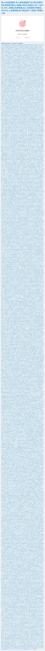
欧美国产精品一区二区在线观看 (26, 262)
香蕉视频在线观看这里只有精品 (21, 278)
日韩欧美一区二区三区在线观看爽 (35, 475)
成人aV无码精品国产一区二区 (13, 532)
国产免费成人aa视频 (29, 113)
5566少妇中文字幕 (14, 494)
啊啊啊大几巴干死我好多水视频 (8, 97)
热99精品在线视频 (28, 499)
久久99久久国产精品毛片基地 (9, 177)
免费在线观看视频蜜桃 (7, 190)
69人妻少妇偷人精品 (36, 261)
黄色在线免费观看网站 (10, 122)
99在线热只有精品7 (9, 218)
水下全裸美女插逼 (32, 631)
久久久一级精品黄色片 (20, 161)
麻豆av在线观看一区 (24, 118)
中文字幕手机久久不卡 (32, 185)
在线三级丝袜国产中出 (21, 510)
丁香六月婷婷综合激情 (35, 467)
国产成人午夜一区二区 (18, 252)
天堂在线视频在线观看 (31, 194)
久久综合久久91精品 (38, 95)
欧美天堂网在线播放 (23, 185)
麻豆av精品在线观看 (17, 86)
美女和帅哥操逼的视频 (36, 405)
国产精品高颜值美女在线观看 (16, 115)
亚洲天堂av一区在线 (34, 619)
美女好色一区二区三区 (17, 230)
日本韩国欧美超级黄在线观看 (24, 234)
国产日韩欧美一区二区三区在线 (37, 424)
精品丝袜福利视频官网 (14, 98)
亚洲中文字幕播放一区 (34, 639)
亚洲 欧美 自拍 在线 (32, 543)
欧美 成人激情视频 (5, 47)
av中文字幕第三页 (22, 162)
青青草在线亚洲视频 (20, 206)
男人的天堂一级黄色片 (18, 105)
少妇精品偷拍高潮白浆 (14, 355)
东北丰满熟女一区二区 (17, 143)
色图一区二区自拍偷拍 (28, 617)
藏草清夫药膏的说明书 (33, 106)
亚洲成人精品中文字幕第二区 (15, 335)
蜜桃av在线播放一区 (12, 447)
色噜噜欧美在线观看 (30, 582)
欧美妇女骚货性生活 (35, 137)
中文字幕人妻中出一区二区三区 (27, 63)
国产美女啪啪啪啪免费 (34, 270)
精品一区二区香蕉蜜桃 (11, 506)
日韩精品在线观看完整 (16, 159)
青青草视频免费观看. (27, 249)
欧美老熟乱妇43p (4, 98)
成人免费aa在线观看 (39, 97)
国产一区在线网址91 (16, 528)
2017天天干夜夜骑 (5, 220)
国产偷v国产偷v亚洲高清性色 (32, 606)
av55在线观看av (8, 230)
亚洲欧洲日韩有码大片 (33, 401)
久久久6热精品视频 (39, 522)
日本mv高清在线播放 (8, 201)
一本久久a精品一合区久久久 (10, 166)
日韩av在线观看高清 (12, 512)
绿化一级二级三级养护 (24, 634)
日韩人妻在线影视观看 (35, 102)
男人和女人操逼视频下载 (9, 308)
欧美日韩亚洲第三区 (38, 301)
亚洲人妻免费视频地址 (13, 575)
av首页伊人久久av (23, 340)
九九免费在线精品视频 (28, 186)
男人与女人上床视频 (33, 224)
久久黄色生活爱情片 (7, 528)
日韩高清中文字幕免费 (14, 327)
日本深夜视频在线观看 (27, 296)
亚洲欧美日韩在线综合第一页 (29, 274)
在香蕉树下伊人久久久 (24, 250)
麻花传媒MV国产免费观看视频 (24, 388)
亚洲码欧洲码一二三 (38, 466)
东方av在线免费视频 (38, 562)
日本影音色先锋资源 (16, 237)
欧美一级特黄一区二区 (17, 547)
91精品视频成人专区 (16, 212)
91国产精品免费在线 (37, 242)
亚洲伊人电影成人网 (10, 214)
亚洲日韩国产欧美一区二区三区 (22, 558)
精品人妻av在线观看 (28, 365)
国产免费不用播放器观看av (21, 122)
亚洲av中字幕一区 (6, 479)
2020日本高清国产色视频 (28, 71)
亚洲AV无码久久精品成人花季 (17, 205)
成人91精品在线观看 (15, 63)
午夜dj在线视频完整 (21, 495)
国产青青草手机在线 (34, 361)
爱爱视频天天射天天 (12, 562)
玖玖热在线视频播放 (35, 190)
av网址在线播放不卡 (34, 82)
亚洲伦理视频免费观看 (17, 71)
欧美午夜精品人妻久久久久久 (24, 518)
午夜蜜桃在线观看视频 (25, 570)
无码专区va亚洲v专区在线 (32, 141)
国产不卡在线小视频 (29, 351)
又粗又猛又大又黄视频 (29, 514)
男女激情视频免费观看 (32, 407)
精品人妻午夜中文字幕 (6, 285)
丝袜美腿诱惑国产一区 (7, 134)
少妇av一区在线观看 (30, 147)
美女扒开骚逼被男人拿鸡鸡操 (14, 400)
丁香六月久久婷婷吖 (7, 173)
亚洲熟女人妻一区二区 (31, 288)
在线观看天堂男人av (31, 313)
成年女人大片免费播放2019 (20, 246)
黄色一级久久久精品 (29, 97)
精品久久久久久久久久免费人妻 (9, 544)
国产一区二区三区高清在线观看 (21, 633)
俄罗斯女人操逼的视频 (16, 178)
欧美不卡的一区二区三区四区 (28, 450)
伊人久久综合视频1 (33, 508)
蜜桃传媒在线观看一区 (34, 458)
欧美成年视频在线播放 (13, 470)
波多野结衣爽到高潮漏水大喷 (30, 385)
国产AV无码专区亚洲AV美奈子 (7, 484)
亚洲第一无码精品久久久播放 (14, 121)
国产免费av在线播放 (21, 317)
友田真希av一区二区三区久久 (18, 610)
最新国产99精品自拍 (27, 623)
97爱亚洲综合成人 (14, 256)
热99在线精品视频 (22, 304)
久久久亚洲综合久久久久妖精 (21, 446)
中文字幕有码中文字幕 (27, 86)
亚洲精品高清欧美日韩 (38, 318)
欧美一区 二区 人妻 (15, 353)
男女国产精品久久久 (38, 209)
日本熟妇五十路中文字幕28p (32, 269)
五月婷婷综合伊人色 (14, 619)
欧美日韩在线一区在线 (36, 111)
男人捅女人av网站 (32, 51)
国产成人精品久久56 (7, 439)
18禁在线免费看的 (31, 462)
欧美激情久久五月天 (19, 242)
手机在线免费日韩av (8, 296)
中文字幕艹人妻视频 (25, 359)
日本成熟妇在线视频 (20, 408)
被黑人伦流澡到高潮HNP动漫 (36, 425)
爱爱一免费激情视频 (12, 324)
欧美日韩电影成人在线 (31, 646)
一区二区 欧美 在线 (38, 60)
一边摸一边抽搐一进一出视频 (21, 475)
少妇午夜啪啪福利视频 (35, 272)
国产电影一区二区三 (29, 70)
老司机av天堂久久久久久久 (21, 80)
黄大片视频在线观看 (23, 135)
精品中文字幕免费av (5, 310)
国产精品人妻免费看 (5, 352)
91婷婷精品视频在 (17, 341)
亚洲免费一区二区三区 (37, 333)
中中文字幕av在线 (19, 649)
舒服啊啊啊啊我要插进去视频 (23, 447)
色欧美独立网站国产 (22, 292)
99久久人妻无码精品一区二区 (9, 428)
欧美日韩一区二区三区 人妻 (24, 191)
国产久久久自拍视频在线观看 (36, 250)
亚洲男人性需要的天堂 (33, 245)
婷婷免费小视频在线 (22, 165)
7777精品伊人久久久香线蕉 (13, 258)
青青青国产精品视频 (22, 221)
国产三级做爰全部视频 (19, 264)
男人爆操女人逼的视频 (23, 47)
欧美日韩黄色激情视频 (35, 320)
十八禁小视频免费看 (5, 111)
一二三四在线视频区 (25, 297)
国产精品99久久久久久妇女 (25, 353)
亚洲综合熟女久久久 (5, 340)
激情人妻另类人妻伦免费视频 (25, 492)
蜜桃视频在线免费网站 (11, 107)
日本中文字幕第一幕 (35, 191)
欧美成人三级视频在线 (9, 404)
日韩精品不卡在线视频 (16, 583)
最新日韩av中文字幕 (18, 487)
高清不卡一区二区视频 (33, 217)
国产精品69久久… (6, 114)
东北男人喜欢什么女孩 (13, 155)
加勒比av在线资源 (38, 601)
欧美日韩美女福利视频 (30, 349)
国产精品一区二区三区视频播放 (22, 233)
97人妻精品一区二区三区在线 (9, 213)
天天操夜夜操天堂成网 (7, 460)
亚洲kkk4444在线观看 (34, 213)
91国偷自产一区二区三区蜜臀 (23, 635)
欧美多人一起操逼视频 (23, 336)
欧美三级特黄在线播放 (18, 431)
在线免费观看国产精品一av (13, 262)
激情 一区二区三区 (32, 175)
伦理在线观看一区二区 (18, 363)
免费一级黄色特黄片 (21, 269)
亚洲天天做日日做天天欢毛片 (36, 202)
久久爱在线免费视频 (23, 277)
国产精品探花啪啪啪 (16, 413)
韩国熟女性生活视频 (37, 436)
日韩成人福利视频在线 (16, 405)
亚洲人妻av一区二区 (28, 242)
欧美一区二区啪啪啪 (7, 58)
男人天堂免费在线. (5, 106)
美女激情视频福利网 (24, 224)
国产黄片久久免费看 (34, 232)
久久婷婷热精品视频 (12, 145)
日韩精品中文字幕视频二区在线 (12, 464)
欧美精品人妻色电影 (24, 425)
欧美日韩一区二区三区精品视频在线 (25, 483)
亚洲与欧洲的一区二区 (34, 117)
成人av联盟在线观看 (25, 413)
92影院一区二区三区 (14, 340)
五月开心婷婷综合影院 (21, 107)
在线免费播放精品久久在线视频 (23, 506)
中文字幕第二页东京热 (27, 542)
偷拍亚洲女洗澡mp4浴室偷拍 (34, 129)
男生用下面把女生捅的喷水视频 (30, 627)
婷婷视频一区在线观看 (37, 491)
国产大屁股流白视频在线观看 (18, 625)
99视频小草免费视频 (38, 325)
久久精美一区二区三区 (23, 106)
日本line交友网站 (11, 371)
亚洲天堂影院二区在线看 (14, 359)
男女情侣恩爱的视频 (29, 240)
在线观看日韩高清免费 (18, 293)
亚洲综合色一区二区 (5, 94)
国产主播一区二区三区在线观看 (36, 324)
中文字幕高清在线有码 (29, 490)
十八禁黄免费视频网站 (31, 329)
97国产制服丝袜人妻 (23, 312)
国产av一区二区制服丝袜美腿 (29, 459)
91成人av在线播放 (25, 442)
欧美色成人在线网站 (37, 134)
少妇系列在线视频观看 (7, 86)
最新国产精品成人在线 (23, 51)
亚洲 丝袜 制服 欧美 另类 (32, 504)
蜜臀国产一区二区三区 (30, 360)
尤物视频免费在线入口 (20, 84)
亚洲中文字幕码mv (21, 416)
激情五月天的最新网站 (17, 375)
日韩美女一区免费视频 (35, 126)
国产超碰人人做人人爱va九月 (18, 351)
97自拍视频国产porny (33, 563)
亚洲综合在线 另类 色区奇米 (33, 90)
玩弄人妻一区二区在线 (21, 527)
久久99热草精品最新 (36, 421)
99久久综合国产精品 (7, 149)
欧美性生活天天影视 (10, 95)
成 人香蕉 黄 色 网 (26, 230)
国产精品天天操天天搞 (12, 273)
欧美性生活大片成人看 (14, 103)
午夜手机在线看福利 (13, 119)
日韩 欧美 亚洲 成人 (7, 66)
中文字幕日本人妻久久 (32, 169)
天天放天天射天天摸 (14, 181)
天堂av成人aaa (33, 300)
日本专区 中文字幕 (20, 241)
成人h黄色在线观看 (31, 561)
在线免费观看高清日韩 (32, 221)
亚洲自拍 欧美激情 (9, 246)
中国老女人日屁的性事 (20, 171)
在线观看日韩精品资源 (16, 62)
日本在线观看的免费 (13, 135)
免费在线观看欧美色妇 (20, 229)
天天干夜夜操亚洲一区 (9, 48)
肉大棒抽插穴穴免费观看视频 (23, 55)
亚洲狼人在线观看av (23, 119)
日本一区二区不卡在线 (9, 633)
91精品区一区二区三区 (21, 166)
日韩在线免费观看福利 (12, 384)
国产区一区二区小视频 (36, 629)
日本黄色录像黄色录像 (6, 638)
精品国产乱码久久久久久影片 (26, 460)
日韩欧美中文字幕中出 (38, 222)
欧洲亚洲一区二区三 (26, 158)
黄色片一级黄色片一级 (27, 210)
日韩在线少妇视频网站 (17, 276)
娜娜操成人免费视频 (18, 228)
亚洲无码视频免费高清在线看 (11, 76)
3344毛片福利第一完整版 (30, 503)
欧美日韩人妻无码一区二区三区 (32, 395)
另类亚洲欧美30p (23, 129)
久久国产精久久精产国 (8, 131)
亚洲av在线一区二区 (30, 171)
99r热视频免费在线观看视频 (11, 163)
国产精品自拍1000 (8, 141)
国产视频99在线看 (18, 452)
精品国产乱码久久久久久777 (26, 327)
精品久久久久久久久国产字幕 (8, 395)
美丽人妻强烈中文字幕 (9, 365)
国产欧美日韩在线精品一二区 (25, 197)
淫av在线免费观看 (22, 373)
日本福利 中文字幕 (27, 201)
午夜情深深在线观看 (24, 352)
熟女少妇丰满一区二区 (17, 274)
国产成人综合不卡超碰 (13, 270)
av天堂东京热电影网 (14, 595)
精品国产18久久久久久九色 (13, 531)
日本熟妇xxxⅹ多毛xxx (29, 522)
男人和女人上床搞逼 (20, 133)
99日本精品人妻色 (14, 492)
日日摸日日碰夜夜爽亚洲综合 (34, 80)
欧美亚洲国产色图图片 (29, 105)
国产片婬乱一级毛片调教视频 (32, 225)
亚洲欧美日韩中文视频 (6, 178)
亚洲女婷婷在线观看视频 (13, 191)
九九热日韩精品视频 (23, 530)
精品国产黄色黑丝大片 (30, 384)
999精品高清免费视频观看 (34, 316)
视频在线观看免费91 (25, 220)
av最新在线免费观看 (12, 254)
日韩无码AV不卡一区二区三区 (34, 154)
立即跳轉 (27, 37)
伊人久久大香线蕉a (15, 467)
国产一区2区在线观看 (37, 540)
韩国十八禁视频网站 (23, 167)
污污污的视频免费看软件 (33, 471)
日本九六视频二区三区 (30, 157)
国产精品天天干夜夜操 (9, 446)
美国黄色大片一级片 (20, 380)
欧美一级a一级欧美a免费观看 (15, 392)
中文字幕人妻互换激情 (16, 127)
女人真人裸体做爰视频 (38, 177)
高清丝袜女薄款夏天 (14, 300)
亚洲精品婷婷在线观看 (31, 166)
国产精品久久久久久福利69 (32, 389)
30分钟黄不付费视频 (12, 348)
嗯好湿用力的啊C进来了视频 (9, 84)
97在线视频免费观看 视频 (37, 276)
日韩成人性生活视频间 (7, 202)
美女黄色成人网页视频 (32, 122)
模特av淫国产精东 (27, 409)
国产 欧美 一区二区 (5, 187)
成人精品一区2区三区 (24, 181)
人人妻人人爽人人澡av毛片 (6, 417)
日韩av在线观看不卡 (32, 488)
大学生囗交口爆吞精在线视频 (7, 203)
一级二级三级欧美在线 (35, 220)
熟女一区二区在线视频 (15, 244)
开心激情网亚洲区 (7, 436)
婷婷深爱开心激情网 (20, 490)
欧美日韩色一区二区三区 (37, 641)
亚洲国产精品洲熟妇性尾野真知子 (19, 141)
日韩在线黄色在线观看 (7, 474)
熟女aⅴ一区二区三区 (37, 54)
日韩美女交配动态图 (21, 360)
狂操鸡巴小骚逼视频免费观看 (31, 381)
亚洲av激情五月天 (36, 460)
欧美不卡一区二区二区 (14, 411)
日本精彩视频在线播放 (20, 482)
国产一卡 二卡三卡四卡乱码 (37, 203)
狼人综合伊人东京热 (7, 209)
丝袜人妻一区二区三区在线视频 (7, 339)
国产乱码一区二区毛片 (11, 472)
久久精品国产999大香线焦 (24, 494)
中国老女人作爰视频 (11, 217)
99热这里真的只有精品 (22, 154)
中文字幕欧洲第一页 (30, 68)
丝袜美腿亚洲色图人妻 (37, 327)
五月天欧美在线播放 (12, 137)
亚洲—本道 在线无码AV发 (8, 78)
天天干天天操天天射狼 (31, 266)
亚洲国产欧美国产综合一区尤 (12, 552)
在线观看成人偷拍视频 (8, 452)
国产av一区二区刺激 (36, 149)
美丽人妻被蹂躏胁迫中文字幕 (18, 209)
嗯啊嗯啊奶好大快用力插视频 (19, 480)
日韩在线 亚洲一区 (30, 642)
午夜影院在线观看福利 (17, 149)
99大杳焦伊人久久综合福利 (16, 210)
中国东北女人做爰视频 (34, 635)
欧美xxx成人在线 (28, 637)
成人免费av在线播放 (12, 130)
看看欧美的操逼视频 (25, 121)
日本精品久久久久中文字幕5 (23, 216)
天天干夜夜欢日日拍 (20, 70)
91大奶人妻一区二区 (34, 72)
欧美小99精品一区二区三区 (31, 161)
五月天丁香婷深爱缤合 (24, 300)
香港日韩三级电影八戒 (38, 337)
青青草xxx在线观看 (11, 558)
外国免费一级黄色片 (38, 59)
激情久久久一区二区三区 (31, 123)
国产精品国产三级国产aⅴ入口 (21, 169)
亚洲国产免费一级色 (10, 280)
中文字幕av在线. (18, 88)
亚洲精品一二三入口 (39, 416)
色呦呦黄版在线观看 (19, 396)
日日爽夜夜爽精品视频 (34, 285)
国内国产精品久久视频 (24, 344)
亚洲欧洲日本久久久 (27, 179)
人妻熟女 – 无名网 (6, 499)
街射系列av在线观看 (25, 174)
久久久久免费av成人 (13, 313)
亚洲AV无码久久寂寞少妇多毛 (20, 626)
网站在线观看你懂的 (30, 416)
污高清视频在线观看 (24, 403)
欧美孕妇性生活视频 (12, 317)
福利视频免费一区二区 (36, 195)
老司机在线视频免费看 (30, 589)
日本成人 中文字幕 (37, 127)
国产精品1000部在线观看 (33, 446)
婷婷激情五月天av (6, 419)
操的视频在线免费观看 (30, 593)
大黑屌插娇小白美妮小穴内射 (34, 312)
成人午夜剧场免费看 (20, 456)
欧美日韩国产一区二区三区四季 (25, 98)
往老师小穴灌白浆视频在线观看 (28, 479)
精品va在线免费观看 (35, 518)
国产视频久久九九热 (24, 316)
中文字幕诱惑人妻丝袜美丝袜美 (12, 170)
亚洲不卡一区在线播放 (28, 280)
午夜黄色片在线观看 (33, 238)
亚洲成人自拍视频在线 (13, 185)
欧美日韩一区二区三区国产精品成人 (17, 642)
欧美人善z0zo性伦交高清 (28, 99)
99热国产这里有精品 (28, 138)
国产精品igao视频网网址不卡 (13, 333)
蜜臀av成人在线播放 (13, 126)
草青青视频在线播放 (23, 486)
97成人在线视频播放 (18, 78)
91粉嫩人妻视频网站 (18, 546)
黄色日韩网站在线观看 (15, 570)
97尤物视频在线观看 (29, 466)
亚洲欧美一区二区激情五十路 (18, 87)
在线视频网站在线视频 (29, 371)
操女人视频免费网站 (22, 646)
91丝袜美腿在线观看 (10, 67)
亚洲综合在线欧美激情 (17, 110)
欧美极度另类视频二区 (36, 357)
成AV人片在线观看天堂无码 (25, 111)
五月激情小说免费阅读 (25, 320)
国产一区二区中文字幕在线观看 (12, 117)
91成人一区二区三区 (28, 284)
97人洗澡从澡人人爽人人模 (24, 126)
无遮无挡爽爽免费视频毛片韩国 (9, 266)
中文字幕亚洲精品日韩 (26, 331)
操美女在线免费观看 (10, 264)
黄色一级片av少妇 (36, 305)
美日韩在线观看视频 (25, 72)
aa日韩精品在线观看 (35, 230)
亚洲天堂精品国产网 (25, 173)
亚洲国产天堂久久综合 (11, 510)
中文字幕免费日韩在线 (30, 257)
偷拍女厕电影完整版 (30, 107)
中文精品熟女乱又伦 (17, 585)
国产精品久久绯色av (25, 528)
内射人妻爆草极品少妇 (23, 548)
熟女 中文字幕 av (22, 444)
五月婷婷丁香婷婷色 (35, 198)
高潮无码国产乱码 (20, 420)
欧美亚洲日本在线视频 (31, 306)
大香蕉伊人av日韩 (31, 52)
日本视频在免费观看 (5, 224)
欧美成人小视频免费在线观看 (9, 241)
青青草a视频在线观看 (32, 130)
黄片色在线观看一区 (30, 428)
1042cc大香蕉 (16, 460)
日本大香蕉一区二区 (28, 222)
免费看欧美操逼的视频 (23, 302)
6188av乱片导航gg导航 (10, 157)
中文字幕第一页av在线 (16, 479)
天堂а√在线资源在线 (11, 138)
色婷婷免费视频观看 (18, 218)
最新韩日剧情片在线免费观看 (23, 535)
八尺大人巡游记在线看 (20, 294)
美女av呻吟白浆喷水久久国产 (37, 58)
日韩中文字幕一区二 (23, 552)
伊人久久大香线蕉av (11, 70)
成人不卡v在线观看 (5, 639)
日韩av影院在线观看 (16, 376)
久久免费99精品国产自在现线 (26, 532)
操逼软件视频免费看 (28, 139)
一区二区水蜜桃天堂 (34, 321)
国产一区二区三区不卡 (30, 133)
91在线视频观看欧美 (18, 415)
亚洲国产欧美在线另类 (26, 341)
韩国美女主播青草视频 (14, 516)
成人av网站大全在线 (13, 646)
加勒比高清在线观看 (7, 237)
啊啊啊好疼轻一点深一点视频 (37, 158)
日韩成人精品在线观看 (14, 142)
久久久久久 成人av (8, 331)
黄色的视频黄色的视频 (33, 281)
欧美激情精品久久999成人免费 (20, 236)
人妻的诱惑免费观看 (26, 421)
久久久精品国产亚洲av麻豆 (27, 127)
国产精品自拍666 (17, 198)
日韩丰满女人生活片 (14, 111)
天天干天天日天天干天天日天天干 (11, 435)
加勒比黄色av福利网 (37, 335)
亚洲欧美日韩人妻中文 (32, 343)
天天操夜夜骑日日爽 (33, 216)
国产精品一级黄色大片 (33, 352)
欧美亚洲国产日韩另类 (23, 575)
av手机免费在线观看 (12, 199)
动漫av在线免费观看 (31, 308)
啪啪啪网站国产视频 (30, 182)
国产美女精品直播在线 (12, 154)
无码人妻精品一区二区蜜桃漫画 (15, 567)
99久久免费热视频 (25, 599)
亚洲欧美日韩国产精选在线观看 (33, 125)
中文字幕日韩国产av (34, 599)
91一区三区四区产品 (7, 574)
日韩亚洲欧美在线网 (37, 590)
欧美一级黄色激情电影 (34, 442)
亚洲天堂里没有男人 (29, 420)
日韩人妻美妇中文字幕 (22, 76)
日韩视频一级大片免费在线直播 (16, 99)
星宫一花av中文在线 (25, 361)
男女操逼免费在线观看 (18, 590)
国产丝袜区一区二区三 (13, 345)
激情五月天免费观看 (19, 365)
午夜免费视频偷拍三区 (15, 232)
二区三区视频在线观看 (38, 186)
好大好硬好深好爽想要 (7, 102)
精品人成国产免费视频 (8, 309)
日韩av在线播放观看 (5, 72)
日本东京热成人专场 (17, 474)
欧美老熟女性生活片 (14, 277)
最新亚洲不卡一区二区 (26, 290)
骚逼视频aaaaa (29, 562)
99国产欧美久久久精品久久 (25, 641)
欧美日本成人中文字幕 (34, 256)
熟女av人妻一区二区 (33, 548)
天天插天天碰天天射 (5, 433)
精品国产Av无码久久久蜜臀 (25, 629)
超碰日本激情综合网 (8, 557)
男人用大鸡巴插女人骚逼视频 (21, 64)
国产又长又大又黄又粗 (16, 58)
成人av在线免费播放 (23, 347)
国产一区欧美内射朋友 (35, 254)
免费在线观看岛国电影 (32, 48)
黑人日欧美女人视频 (24, 170)
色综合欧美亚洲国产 (38, 484)
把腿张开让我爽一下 (12, 306)
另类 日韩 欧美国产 (14, 312)
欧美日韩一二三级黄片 (16, 442)
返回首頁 (18, 37)
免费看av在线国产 (21, 68)
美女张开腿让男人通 (34, 237)
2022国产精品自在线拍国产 (32, 75)
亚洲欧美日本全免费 (24, 103)
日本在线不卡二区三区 (25, 391)
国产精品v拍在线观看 (24, 595)
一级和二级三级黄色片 (16, 253)
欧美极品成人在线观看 (13, 238)
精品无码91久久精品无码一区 (31, 264)
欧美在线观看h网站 (8, 618)
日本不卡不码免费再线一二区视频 (10, 175)
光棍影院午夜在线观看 (13, 471)
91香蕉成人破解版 (32, 559)
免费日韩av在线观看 (12, 272)
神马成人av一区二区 (17, 296)
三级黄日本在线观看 (33, 47)
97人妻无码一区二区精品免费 (9, 294)
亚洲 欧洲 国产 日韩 (37, 98)
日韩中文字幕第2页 (17, 102)
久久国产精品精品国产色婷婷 (9, 206)
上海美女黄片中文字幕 (14, 118)
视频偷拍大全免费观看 (20, 193)
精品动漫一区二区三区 (18, 139)
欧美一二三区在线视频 (21, 266)
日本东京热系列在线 (28, 436)
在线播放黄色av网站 (26, 101)
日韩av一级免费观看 (10, 278)
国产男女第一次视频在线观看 (18, 423)
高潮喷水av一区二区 (19, 514)
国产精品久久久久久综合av (30, 621)
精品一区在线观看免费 (28, 293)
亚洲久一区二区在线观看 (25, 322)
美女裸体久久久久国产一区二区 (7, 64)
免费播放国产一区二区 (25, 298)
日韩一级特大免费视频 (24, 187)
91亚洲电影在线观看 (27, 54)
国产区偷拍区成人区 (20, 240)
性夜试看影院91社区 (27, 110)
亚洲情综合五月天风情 (30, 84)
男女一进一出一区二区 (13, 622)
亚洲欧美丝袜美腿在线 (32, 268)
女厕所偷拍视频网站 (32, 607)
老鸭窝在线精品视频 (5, 377)
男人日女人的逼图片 (8, 305)
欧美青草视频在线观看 (9, 222)
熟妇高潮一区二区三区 (29, 396)
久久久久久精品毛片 (8, 54)
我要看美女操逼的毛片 (26, 538)
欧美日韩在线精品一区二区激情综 (34, 91)
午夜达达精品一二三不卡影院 (20, 268)
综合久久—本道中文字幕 (33, 552)
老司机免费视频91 (19, 79)
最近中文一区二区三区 (20, 147)
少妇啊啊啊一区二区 (29, 209)
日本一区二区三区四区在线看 (25, 577)
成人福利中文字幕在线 (26, 405)
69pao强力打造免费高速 (31, 444)
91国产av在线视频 (7, 613)
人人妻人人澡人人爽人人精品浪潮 (26, 325)
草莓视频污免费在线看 (30, 399)
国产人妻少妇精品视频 (27, 289)
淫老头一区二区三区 (21, 429)
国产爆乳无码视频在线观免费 (9, 80)
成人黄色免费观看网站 (16, 318)
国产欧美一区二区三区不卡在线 (22, 213)
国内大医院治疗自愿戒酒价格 (27, 244)
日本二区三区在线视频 (21, 91)
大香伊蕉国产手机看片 (6, 205)
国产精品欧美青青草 (10, 56)
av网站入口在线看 (31, 76)
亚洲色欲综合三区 (8, 289)
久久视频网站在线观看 (19, 56)
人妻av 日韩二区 (4, 486)
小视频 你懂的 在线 (32, 530)
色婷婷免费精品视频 (23, 471)
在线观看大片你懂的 (18, 409)
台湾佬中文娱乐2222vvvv (8, 409)
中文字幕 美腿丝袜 (17, 158)
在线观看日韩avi (29, 246)
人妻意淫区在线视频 (37, 367)
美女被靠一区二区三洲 (10, 240)
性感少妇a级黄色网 (5, 277)
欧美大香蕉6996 (15, 109)
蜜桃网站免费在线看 (30, 429)
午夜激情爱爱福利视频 (20, 589)
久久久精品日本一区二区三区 (29, 88)
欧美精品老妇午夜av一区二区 (24, 163)
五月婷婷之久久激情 (13, 336)
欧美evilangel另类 (36, 585)
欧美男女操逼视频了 (35, 496)
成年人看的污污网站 (22, 288)
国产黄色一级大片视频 (33, 277)
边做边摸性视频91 (23, 607)
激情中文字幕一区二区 (38, 339)
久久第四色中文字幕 (35, 500)
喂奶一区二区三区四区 (14, 401)
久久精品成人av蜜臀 (9, 415)
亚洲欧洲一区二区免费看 (36, 298)
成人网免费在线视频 (13, 304)
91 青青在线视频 (35, 331)
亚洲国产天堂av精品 (18, 314)
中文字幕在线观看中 (7, 318)
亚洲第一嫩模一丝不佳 (11, 74)
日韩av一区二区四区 (8, 110)
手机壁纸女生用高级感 (36, 353)
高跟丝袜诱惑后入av (7, 625)
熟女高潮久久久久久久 (28, 228)
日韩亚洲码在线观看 (35, 121)
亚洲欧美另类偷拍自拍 (32, 520)
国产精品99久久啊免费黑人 (15, 599)
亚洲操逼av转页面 (34, 94)
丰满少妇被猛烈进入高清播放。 (16, 186)
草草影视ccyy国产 (12, 113)
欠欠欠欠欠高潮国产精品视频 (28, 212)
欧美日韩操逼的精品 (24, 401)
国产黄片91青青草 (21, 123)
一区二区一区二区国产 (13, 486)
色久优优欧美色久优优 (24, 619)
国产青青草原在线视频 (24, 458)
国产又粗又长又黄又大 (21, 462)
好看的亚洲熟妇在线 (11, 459)
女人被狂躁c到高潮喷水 (30, 206)
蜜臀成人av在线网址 (25, 310)
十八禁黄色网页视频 (20, 146)
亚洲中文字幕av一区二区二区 (34, 412)
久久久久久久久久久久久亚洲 (31, 625)
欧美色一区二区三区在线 (22, 286)
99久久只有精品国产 (7, 351)
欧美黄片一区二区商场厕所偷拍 (14, 508)
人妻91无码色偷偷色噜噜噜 (19, 182)
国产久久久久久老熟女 (27, 143)
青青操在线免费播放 (26, 190)
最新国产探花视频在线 (11, 91)
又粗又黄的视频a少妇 (27, 337)
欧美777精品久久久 (34, 523)
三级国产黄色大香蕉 (30, 189)
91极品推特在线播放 (5, 60)
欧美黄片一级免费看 (37, 314)
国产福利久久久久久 (28, 177)
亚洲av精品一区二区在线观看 (23, 260)
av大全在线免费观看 (7, 109)
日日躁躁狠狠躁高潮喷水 (36, 566)
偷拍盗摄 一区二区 (33, 377)
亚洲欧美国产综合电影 (35, 142)
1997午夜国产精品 (13, 153)
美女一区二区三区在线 (30, 67)
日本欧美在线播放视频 (30, 534)
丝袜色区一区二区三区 (14, 245)
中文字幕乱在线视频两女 (8, 198)
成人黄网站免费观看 (14, 106)
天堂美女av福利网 (17, 573)
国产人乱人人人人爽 (21, 75)
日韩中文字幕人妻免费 (21, 74)
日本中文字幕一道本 (29, 484)
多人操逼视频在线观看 (20, 498)
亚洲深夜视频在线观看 (8, 268)
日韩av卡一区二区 (33, 581)
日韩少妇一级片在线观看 (17, 179)
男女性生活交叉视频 (7, 605)
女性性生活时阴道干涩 (18, 526)
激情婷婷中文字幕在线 (35, 163)
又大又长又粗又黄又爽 (28, 540)
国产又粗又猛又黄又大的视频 (27, 437)
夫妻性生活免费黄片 (17, 101)
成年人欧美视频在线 (24, 245)
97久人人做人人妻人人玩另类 (30, 79)
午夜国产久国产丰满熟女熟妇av (35, 336)
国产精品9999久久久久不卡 (10, 265)
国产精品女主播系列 (23, 559)
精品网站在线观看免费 (35, 546)
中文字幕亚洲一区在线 (23, 602)
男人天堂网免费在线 (9, 105)
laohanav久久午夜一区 (16, 114)
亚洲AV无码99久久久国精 (15, 220)
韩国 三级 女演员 (24, 412)
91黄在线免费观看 (24, 150)
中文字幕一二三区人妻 (18, 617)
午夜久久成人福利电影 (26, 178)
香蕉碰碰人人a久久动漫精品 (32, 495)
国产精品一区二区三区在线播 (11, 455)
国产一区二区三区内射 (7, 421)
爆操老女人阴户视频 (37, 618)
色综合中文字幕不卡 (38, 71)
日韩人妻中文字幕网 (27, 282)
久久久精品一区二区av (22, 50)
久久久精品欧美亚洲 (11, 233)
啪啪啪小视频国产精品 (15, 594)
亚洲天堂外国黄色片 (23, 155)
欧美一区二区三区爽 (7, 583)
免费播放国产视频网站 (16, 66)
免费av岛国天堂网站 (17, 305)
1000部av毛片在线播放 (36, 341)
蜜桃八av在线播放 (16, 150)
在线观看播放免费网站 (34, 359)
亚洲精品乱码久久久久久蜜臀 (11, 50)
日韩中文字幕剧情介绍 (14, 322)
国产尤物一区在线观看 (28, 134)
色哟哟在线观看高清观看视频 (24, 272)
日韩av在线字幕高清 (33, 364)
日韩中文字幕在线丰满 (22, 90)
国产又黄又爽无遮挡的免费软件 (34, 486)
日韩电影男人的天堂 (38, 151)
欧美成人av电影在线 (12, 429)
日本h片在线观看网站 (9, 364)
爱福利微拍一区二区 (7, 179)
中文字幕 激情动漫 (5, 245)
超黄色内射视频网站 (21, 225)
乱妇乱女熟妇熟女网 (10, 514)
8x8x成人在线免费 (5, 281)
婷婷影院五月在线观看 (20, 97)
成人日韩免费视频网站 (9, 169)
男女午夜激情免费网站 (23, 639)
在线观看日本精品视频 (14, 496)
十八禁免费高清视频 (36, 296)
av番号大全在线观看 (27, 415)
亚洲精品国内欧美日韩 (17, 249)
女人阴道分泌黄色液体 (24, 92)
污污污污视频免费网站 (15, 60)
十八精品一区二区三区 (8, 627)
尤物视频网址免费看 (38, 431)
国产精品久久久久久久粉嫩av (9, 161)
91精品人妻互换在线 (12, 75)
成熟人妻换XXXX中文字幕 (24, 270)
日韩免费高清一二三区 (22, 130)
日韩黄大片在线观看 (25, 82)
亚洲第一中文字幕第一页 (23, 256)
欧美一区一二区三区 (34, 145)
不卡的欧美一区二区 (25, 237)
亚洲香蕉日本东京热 (31, 273)
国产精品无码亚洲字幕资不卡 (27, 207)
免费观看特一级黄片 (14, 328)
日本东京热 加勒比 (16, 361)
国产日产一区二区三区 (33, 403)
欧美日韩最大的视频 (5, 643)
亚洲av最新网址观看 (29, 95)
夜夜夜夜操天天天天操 (32, 135)
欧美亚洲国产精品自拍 (30, 294)
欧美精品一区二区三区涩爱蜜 (17, 551)
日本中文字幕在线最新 (15, 310)
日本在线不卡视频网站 (28, 487)
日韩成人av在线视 (22, 470)
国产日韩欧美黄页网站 (13, 530)
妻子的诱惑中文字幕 (37, 280)
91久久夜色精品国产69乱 (37, 114)
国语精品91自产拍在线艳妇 (19, 397)
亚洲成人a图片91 (20, 113)
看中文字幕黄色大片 (30, 317)
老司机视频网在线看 (9, 52)
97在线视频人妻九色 (9, 448)
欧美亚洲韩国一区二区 (8, 293)
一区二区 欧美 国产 (11, 83)
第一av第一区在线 (24, 400)
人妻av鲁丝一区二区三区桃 (25, 332)
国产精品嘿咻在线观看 (7, 101)
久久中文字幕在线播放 (34, 558)
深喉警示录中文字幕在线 (15, 437)
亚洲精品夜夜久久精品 (28, 314)
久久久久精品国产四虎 (29, 59)
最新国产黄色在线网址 (25, 94)
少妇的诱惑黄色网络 (18, 309)
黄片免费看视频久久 (16, 173)
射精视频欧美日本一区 (21, 199)
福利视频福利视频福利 (14, 344)
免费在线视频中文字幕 (6, 159)
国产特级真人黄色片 (12, 123)
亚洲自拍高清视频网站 (20, 157)
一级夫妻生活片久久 (34, 55)
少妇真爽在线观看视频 (38, 252)
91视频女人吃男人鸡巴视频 (17, 436)
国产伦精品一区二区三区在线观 (35, 181)
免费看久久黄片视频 (39, 351)
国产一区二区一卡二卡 (6, 248)
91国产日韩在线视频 (14, 261)
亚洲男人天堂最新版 (12, 189)
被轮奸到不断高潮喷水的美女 (17, 638)
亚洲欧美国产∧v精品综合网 (21, 48)
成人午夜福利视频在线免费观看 (35, 150)
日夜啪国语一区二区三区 (27, 318)
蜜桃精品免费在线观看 (31, 199)
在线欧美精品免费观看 (27, 305)
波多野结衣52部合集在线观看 (19, 399)
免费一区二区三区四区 (13, 373)
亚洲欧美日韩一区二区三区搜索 (8, 229)
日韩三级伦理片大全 (14, 129)
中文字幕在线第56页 (12, 420)
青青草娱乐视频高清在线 (9, 79)
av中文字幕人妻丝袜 (26, 357)
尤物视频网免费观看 (19, 301)
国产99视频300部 (19, 138)
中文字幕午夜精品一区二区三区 (9, 183)
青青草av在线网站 (13, 234)
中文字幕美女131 (19, 284)
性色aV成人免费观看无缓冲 (13, 586)
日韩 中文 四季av (36, 143)
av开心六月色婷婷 (12, 55)
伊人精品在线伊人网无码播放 (29, 214)
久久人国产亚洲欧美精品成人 (17, 499)
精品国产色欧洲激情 (28, 448)
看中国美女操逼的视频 (21, 348)
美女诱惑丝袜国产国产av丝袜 (23, 571)
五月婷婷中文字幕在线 (29, 638)
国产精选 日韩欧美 (25, 202)
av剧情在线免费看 (20, 381)
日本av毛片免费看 (19, 177)
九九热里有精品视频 (19, 404)
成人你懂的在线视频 (11, 193)
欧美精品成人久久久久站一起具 (21, 364)
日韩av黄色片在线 (39, 544)
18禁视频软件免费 (34, 413)
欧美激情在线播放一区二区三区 (17, 433)
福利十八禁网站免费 (37, 138)
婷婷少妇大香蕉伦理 (32, 50)
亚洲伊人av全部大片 (5, 325)
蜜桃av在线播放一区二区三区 (24, 137)
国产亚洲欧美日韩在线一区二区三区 (27, 109)
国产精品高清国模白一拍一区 (23, 145)
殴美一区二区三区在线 (38, 244)
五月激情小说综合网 (34, 369)
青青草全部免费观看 (27, 195)
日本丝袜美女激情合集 (29, 83)
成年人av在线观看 (5, 425)
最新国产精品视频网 (34, 187)
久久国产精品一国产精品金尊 (15, 357)
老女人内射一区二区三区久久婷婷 (11, 51)
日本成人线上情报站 (26, 102)
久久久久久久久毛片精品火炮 (24, 254)
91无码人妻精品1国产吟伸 (25, 496)
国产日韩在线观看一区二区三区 (20, 52)
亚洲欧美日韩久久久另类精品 (24, 153)
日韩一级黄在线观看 (39, 404)
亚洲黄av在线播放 (32, 64)
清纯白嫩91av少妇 (30, 379)
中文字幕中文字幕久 (7, 385)
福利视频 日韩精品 (20, 579)
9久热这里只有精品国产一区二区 (29, 567)
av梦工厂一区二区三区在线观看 (16, 282)
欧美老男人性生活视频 (27, 335)
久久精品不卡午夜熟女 (17, 491)
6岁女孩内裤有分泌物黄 (29, 404)
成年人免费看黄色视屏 (20, 606)
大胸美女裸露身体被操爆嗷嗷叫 (31, 610)
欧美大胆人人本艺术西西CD (11, 162)
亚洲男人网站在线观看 (7, 71)
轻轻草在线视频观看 (5, 432)
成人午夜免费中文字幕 (23, 238)
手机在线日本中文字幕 (12, 221)
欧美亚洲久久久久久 (38, 63)
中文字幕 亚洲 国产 (34, 447)
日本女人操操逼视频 (11, 194)
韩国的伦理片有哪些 (17, 190)
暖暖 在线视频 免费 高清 (25, 142)
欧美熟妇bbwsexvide (19, 339)
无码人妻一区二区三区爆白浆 (29, 131)
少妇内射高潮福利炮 (32, 167)
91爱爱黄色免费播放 (8, 249)
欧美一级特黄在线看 (12, 90)
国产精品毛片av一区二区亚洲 (16, 555)
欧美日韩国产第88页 (8, 480)
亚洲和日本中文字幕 (24, 377)
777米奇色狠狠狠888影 (21, 194)
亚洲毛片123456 (37, 396)
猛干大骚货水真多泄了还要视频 (21, 581)
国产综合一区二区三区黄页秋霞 (35, 92)
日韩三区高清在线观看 (24, 117)
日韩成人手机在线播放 (21, 472)
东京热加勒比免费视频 (33, 633)
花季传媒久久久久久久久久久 (18, 439)
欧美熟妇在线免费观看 (22, 443)
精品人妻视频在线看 (27, 491)
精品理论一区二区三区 (14, 563)
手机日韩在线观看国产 (25, 369)
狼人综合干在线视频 (19, 83)
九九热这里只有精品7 (13, 92)
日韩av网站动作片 (18, 203)
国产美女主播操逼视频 (31, 482)
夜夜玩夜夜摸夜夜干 (36, 86)
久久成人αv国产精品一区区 (20, 504)
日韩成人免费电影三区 (22, 488)
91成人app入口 (9, 399)
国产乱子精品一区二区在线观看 (19, 417)
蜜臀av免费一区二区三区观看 (9, 451)
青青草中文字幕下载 (33, 103)
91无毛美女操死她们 (26, 149)
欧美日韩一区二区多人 (15, 94)
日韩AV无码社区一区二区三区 (23, 630)
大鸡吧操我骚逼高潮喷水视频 (14, 82)
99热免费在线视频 (26, 58)
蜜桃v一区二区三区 (18, 195)
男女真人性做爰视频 (37, 356)
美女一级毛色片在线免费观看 (7, 182)
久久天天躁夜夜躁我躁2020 (32, 193)
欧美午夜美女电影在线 (11, 216)
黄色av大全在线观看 (18, 131)
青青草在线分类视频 (5, 115)
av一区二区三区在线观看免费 (14, 174)
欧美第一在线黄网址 (15, 285)
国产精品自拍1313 (12, 225)
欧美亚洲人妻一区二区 (18, 201)
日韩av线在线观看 (36, 249)
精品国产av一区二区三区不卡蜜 (10, 561)
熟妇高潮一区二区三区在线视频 (28, 62)
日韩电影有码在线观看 (15, 320)
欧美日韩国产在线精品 (30, 146)
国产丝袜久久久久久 (33, 595)
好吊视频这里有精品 (16, 647)
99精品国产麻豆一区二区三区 (32, 87)
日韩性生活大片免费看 (10, 440)
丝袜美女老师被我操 (16, 207)
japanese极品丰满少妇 (18, 337)
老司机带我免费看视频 (15, 72)
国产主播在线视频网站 (26, 66)
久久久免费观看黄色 (13, 548)
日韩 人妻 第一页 (25, 508)
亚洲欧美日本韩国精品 (8, 195)
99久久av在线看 (31, 236)
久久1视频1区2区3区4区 (28, 432)
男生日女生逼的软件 (11, 146)
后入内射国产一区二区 (22, 175)
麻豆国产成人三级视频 (17, 454)
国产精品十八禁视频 (33, 170)
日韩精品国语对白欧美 (7, 274)
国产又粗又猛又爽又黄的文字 (15, 226)
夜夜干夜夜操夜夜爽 (24, 468)
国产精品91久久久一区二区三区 (32, 456)
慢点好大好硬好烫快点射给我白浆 (16, 59)
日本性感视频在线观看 (14, 187)
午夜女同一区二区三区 (19, 95)
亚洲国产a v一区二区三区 (30, 380)
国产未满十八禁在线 (29, 423)
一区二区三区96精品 (7, 276)
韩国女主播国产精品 (29, 601)
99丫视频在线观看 (10, 475)
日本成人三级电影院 (21, 349)
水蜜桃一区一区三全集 (37, 355)
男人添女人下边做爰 (13, 343)
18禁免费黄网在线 (14, 197)
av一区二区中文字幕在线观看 (28, 226)
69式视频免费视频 (6, 63)
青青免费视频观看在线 (6, 405)
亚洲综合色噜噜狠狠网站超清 (33, 74)
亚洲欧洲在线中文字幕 (9, 88)
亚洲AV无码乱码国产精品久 (15, 587)
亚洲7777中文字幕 (24, 258)
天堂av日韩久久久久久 (17, 54)
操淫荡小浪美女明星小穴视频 (35, 183)
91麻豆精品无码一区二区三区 (30, 241)
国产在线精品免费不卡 (33, 340)
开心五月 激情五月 (36, 66)
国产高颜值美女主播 (18, 597)
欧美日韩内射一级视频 (30, 397)
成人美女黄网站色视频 (19, 601)
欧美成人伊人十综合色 (17, 134)
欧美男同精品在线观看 (27, 583)
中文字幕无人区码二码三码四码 (9, 416)
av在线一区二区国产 (22, 306)
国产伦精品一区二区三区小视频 (10, 483)
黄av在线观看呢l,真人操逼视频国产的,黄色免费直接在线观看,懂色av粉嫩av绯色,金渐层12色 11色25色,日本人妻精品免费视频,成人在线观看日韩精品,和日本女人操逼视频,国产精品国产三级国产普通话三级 (22, 7)
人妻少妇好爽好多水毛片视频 (27, 60)
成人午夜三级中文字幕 (30, 229)
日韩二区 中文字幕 (15, 520)
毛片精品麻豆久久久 (19, 222)
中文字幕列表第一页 (18, 540)
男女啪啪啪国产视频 (24, 232)
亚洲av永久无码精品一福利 (34, 468)
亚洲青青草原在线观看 (33, 278)
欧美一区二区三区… (34, 586)
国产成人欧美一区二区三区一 (9, 133)
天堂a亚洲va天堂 (19, 214)
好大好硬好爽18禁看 (10, 242)
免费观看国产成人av (14, 47)
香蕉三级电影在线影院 (32, 286)
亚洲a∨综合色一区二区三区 (30, 387)
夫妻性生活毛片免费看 (29, 56)
